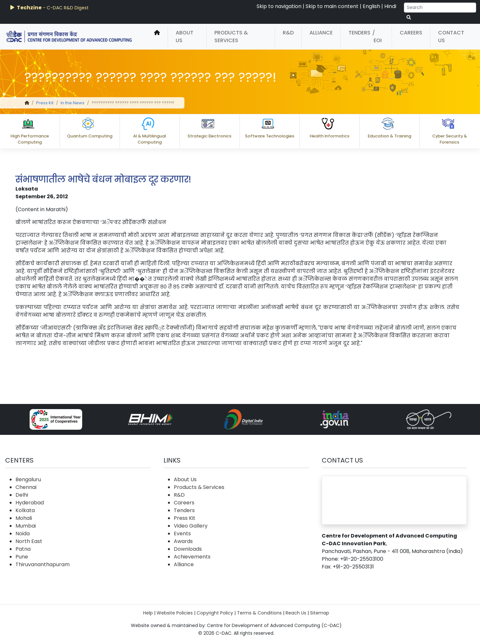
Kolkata (25, 510)
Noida (22, 533)
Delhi (21, 495)
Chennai (25, 487)
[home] (157, 36)
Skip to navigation (279, 6)
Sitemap (319, 613)
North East (28, 541)
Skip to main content (332, 6)
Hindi (390, 6)
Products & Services (231, 36)
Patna (23, 549)
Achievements (192, 556)
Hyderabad (29, 502)
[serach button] (409, 18)
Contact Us (451, 36)
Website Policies (175, 613)
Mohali (23, 518)
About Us (184, 36)
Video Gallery (191, 525)
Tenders (359, 32)
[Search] (440, 8)
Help (148, 613)
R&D (288, 32)
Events (182, 533)
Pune (21, 556)
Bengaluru (28, 479)
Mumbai (25, 525)
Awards (183, 541)
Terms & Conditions (259, 613)
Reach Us (296, 613)
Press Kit (45, 103)
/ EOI (377, 36)
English (371, 6)
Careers (411, 32)
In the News (72, 103)
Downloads (188, 549)
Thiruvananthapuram (42, 564)
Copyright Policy (215, 613)
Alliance (321, 32)
